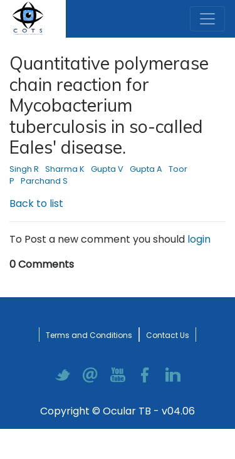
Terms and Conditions (89, 335)
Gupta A (146, 169)
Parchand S (44, 181)
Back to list (36, 203)
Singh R (24, 169)
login (199, 239)
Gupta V (107, 169)
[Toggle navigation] (207, 18)
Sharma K (65, 169)
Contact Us (167, 335)
